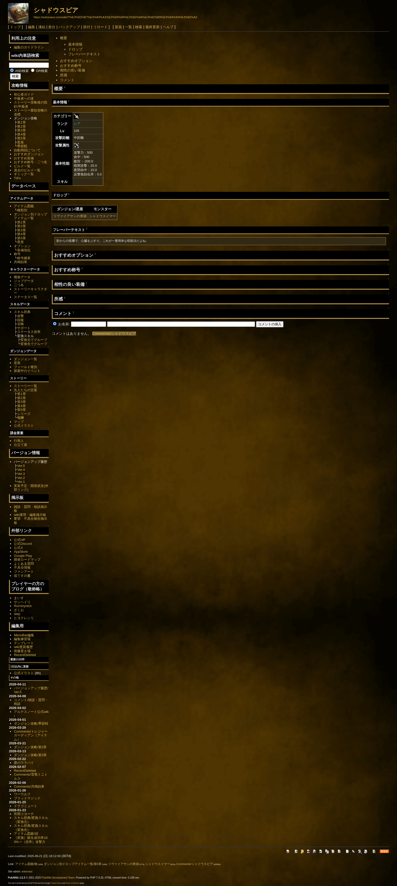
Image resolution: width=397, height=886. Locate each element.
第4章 (21, 134)
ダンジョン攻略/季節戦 (31, 723)
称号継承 (23, 258)
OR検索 (39, 71)
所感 (63, 75)
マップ (19, 422)
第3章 (21, 130)
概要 (63, 38)
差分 (51, 27)
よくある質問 (24, 564)
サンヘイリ (22, 602)
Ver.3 (21, 474)
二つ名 (19, 285)
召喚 (20, 324)
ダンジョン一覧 (25, 359)
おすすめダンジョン (29, 154)
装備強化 (23, 250)
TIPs (17, 178)
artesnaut (27, 871)
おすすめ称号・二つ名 (30, 162)
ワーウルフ (22, 794)
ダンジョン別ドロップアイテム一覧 (30, 216)
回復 (20, 320)
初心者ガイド (24, 94)
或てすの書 (22, 576)
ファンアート (24, 572)
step (17, 614)
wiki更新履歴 (23, 647)
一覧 (128, 27)
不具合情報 (22, 567)
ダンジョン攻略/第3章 (30, 755)
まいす (19, 598)
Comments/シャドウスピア (114, 333)
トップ (15, 27)
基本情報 (75, 44)
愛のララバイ (24, 763)
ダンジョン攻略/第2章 (30, 747)
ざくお (19, 610)
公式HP (19, 540)
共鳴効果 (20, 262)
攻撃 (20, 316)
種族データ (22, 277)
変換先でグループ (34, 344)
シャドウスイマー (102, 216)
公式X (18, 548)
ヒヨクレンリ (24, 618)
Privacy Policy (56, 883)
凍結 (41, 27)
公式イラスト (24, 426)
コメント (67, 80)
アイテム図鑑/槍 (26, 864)
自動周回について (27, 150)
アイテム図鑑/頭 (26, 834)
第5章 (21, 138)
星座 (20, 142)
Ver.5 (21, 466)
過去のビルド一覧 (27, 170)
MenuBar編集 (24, 635)
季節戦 (22, 146)
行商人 (19, 441)
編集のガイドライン (29, 47)
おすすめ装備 (24, 158)
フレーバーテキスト (84, 54)
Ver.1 (21, 482)
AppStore (21, 552)
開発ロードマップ (27, 559)
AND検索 (19, 71)
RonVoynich (23, 606)
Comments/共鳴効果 (29, 786)
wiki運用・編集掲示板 (30, 515)
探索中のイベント (27, 371)
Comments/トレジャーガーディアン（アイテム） (30, 735)
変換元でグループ (34, 340)
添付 (86, 27)
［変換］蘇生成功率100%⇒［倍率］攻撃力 (30, 840)
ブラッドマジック (27, 798)
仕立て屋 (20, 445)
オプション (22, 246)
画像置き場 (22, 651)
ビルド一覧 (22, 166)
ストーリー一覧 (25, 386)
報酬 (20, 418)
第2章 (21, 126)
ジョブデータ (24, 281)
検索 (138, 27)
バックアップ (69, 27)
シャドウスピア (56, 10)
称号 (17, 254)
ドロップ (75, 49)
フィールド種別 (25, 367)
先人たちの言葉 (25, 390)
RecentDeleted (25, 655)
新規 (118, 27)
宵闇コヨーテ (24, 814)
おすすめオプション (76, 61)
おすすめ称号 (71, 66)
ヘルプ (168, 27)
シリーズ (23, 414)
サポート (23, 328)
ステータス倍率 (28, 332)
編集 (31, 27)
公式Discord (23, 544)
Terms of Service (72, 883)
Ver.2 (21, 478)
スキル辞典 (22, 312)
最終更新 (152, 27)
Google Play (23, 556)
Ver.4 (21, 470)
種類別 (22, 210)
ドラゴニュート (25, 806)
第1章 (21, 122)
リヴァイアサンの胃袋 (70, 216)
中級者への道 (24, 98)
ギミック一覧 (24, 174)
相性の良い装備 (72, 70)
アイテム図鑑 (24, 206)
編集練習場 (22, 639)
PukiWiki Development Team (58, 877)
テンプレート (24, 643)
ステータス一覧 (25, 297)
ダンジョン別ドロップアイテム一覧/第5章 (73, 864)
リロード (100, 27)
